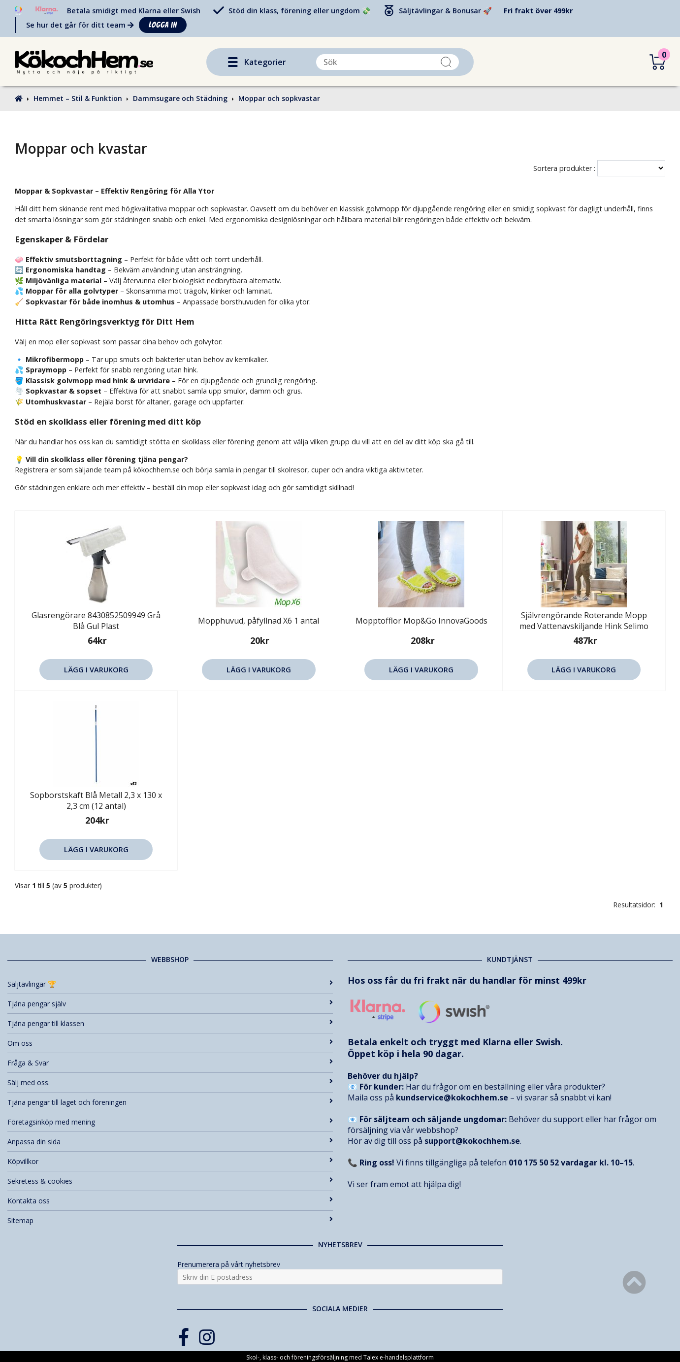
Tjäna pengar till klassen (170, 1023)
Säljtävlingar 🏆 (170, 984)
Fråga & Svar (170, 1062)
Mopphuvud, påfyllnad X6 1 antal (258, 620)
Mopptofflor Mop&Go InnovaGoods (421, 620)
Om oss (170, 1043)
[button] (233, 62)
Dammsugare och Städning (180, 98)
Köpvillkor (170, 1161)
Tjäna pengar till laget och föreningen (170, 1102)
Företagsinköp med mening (170, 1122)
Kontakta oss (170, 1200)
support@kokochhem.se (472, 1140)
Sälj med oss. (170, 1082)
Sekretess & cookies (170, 1181)
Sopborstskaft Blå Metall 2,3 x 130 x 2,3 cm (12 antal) (96, 800)
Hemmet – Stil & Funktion (77, 98)
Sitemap (170, 1220)
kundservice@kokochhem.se (452, 1097)
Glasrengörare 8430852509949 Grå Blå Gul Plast (96, 620)
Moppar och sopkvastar (279, 98)
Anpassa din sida (170, 1141)
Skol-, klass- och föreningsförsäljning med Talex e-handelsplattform (340, 1357)
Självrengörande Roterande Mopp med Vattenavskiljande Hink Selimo (583, 620)
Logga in (163, 25)
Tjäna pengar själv (170, 1003)
